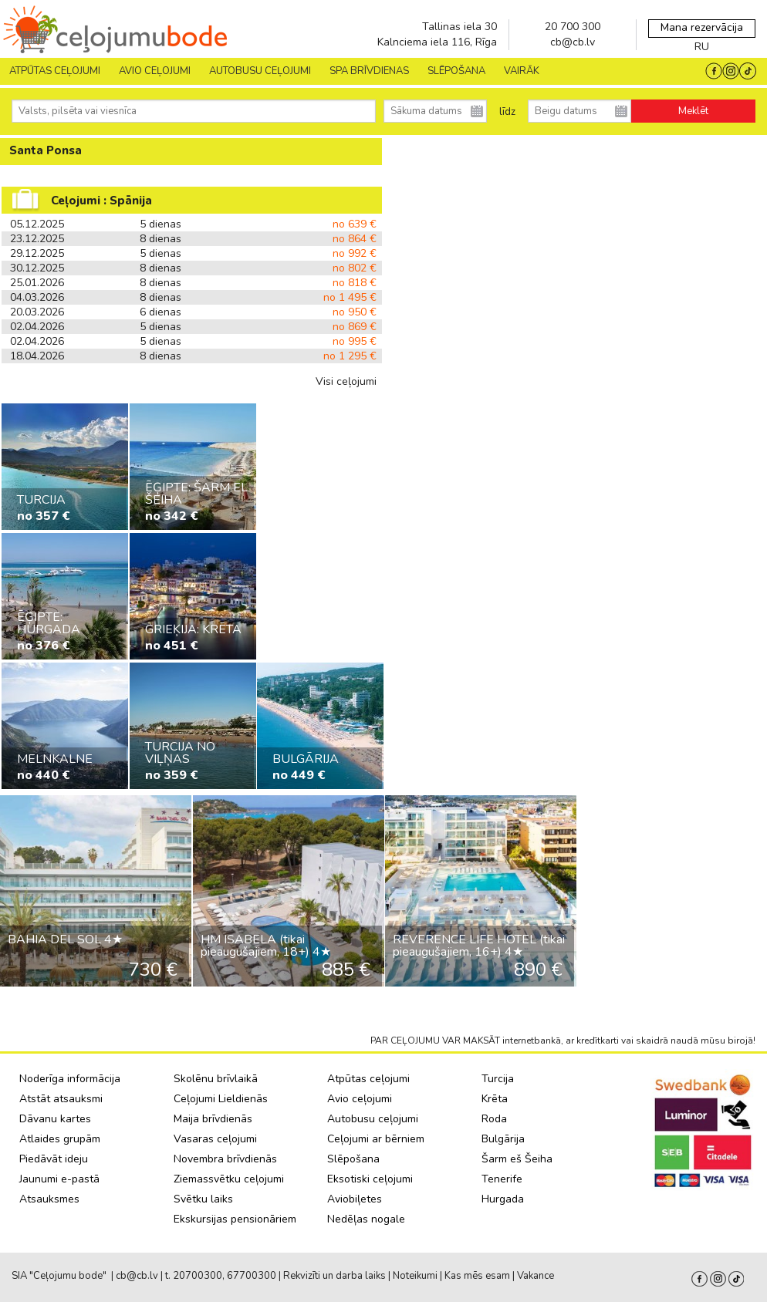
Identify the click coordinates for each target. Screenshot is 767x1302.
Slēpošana (353, 1159)
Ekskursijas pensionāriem (235, 1219)
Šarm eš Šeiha (516, 1159)
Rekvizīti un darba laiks (334, 1276)
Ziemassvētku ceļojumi (229, 1179)
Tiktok (736, 1279)
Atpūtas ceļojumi (54, 71)
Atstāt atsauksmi (61, 1098)
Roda (494, 1118)
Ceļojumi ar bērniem (375, 1139)
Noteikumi (415, 1276)
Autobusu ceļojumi (372, 1118)
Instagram (718, 1279)
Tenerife (501, 1179)
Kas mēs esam (477, 1276)
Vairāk (521, 71)
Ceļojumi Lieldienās (221, 1098)
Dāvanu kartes (55, 1118)
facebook (699, 1279)
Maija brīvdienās (213, 1118)
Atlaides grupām (59, 1139)
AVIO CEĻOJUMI (155, 71)
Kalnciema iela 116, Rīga (437, 42)
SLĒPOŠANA (456, 71)
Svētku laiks (203, 1199)
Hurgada (502, 1199)
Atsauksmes (49, 1199)
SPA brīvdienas (369, 71)
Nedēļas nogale (366, 1219)
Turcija (497, 1078)
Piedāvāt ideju (53, 1159)
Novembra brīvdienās (225, 1159)
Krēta (494, 1098)
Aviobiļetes (354, 1199)
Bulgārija (503, 1139)
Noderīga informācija (69, 1078)
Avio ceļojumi (359, 1098)
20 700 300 (572, 26)
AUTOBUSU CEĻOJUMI (260, 71)
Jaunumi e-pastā (59, 1179)
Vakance (535, 1276)
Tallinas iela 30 (459, 26)
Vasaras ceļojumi (215, 1139)
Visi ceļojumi (346, 381)
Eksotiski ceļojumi (370, 1179)
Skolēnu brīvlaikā (216, 1078)
